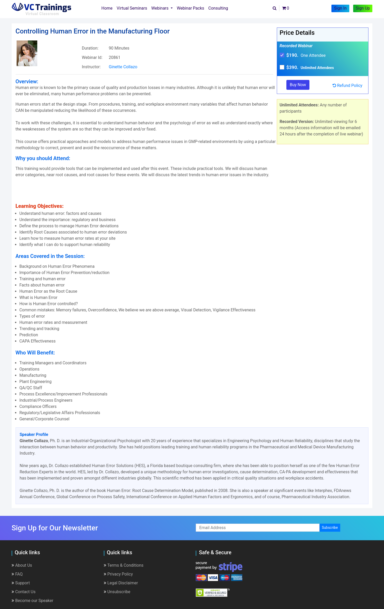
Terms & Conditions (124, 565)
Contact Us (24, 591)
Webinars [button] (160, 8)
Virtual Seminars (132, 8)
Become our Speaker (32, 600)
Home (108, 8)
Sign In (340, 8)
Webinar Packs (190, 8)
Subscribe (330, 527)
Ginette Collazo (123, 66)
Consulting (218, 8)
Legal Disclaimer (121, 582)
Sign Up (363, 8)
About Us (22, 565)
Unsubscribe (117, 591)
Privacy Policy (118, 573)
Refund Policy (347, 85)
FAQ (17, 573)
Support (21, 582)
